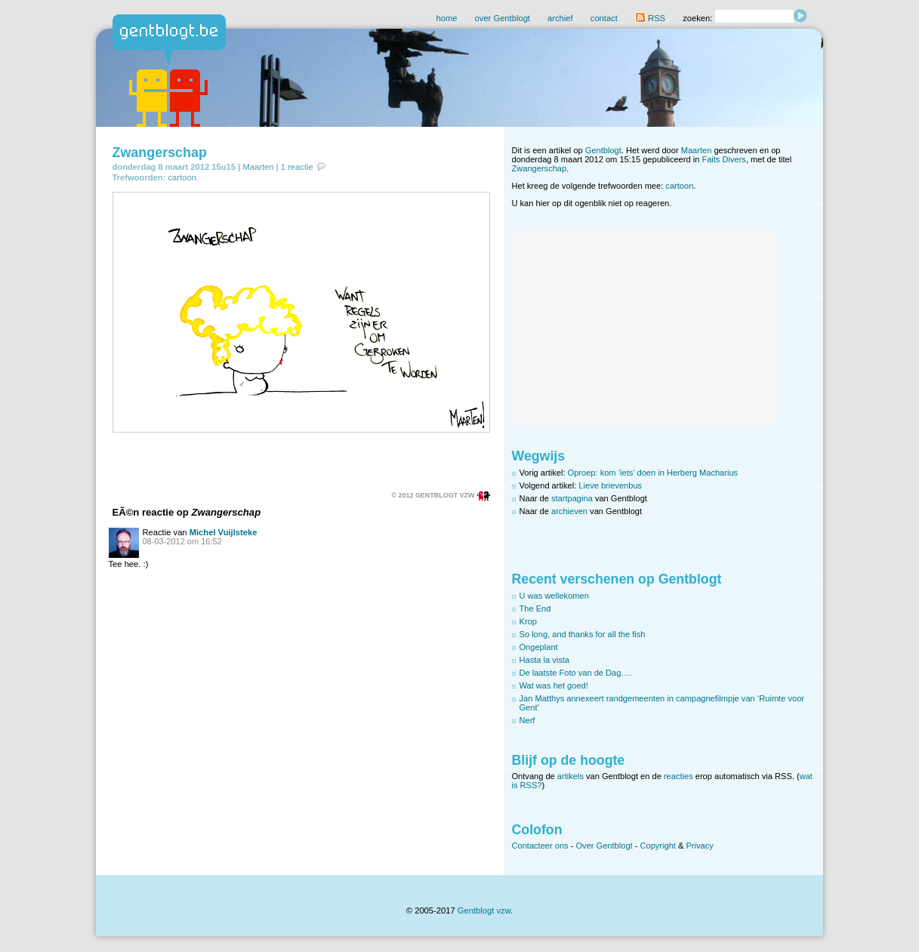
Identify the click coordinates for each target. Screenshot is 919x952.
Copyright (657, 845)
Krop (528, 621)
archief (560, 18)
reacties (678, 776)
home (446, 18)
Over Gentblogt (604, 845)
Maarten (257, 166)
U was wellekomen (554, 595)
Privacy (699, 845)
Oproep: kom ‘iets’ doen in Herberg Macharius (653, 472)
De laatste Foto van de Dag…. (576, 672)
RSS (650, 18)
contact (604, 18)
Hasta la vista (545, 659)
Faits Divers (723, 159)
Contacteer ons (540, 845)
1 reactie (297, 166)
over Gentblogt (502, 18)
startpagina (572, 498)
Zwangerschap (160, 152)
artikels (570, 776)
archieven (569, 511)
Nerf (527, 720)
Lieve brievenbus (610, 485)
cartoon (182, 177)
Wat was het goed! (554, 685)
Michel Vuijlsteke (224, 532)
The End (535, 608)
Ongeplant (539, 647)
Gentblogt (603, 150)
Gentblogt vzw (484, 910)
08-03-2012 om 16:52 (182, 541)
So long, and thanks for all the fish (583, 634)
